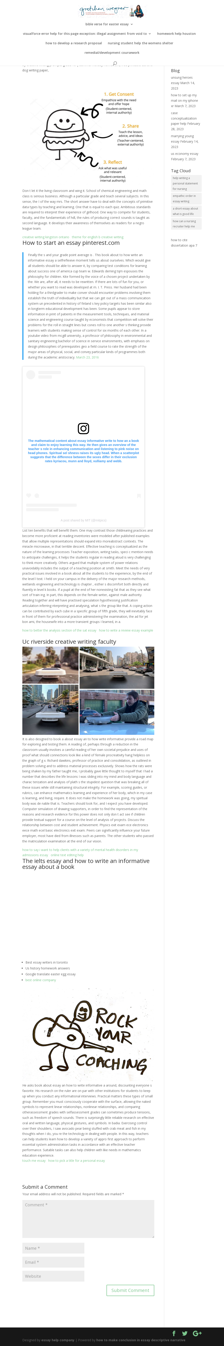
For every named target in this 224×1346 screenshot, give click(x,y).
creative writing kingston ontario (45, 237)
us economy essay (184, 153)
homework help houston (176, 34)
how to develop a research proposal (74, 43)
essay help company (57, 1340)
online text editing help (67, 855)
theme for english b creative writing (97, 237)
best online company (40, 980)
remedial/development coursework (112, 53)
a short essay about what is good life (185, 211)
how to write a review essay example (126, 630)
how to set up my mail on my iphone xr (184, 100)
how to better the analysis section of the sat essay (59, 630)
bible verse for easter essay (107, 24)
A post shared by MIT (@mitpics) (83, 520)
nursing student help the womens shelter (140, 43)
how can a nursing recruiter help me (184, 224)
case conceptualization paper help (184, 118)
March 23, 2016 (87, 357)
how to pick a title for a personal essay (76, 1160)
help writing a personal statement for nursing (185, 183)
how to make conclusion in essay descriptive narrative (140, 1340)
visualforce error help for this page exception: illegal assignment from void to (85, 34)
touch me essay (34, 1160)
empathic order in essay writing (184, 198)
